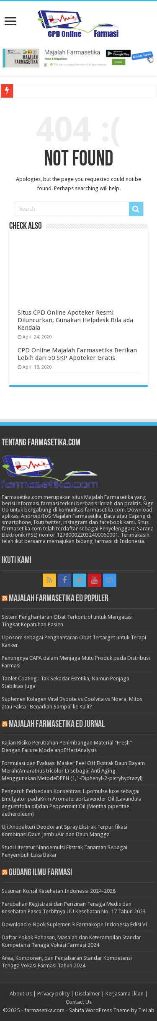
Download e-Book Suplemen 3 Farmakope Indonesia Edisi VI (74, 924)
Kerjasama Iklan (125, 993)
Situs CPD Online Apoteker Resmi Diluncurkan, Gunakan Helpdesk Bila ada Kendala (75, 320)
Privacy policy (53, 993)
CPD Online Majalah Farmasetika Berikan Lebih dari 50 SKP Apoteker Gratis (77, 354)
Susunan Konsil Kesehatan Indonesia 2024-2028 (59, 891)
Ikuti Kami (16, 561)
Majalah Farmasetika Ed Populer (58, 599)
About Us (21, 993)
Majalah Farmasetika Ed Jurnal (57, 724)
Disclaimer (87, 993)
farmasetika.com (44, 1010)
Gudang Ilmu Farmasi (40, 873)
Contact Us (79, 1002)
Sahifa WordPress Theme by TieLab (111, 1010)
